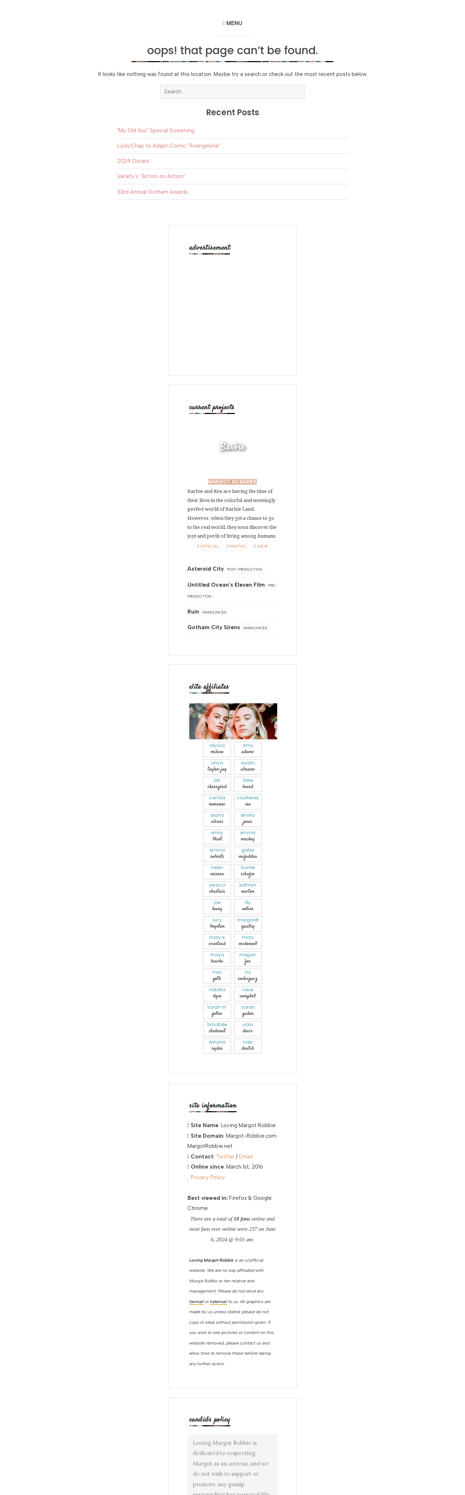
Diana (217, 818)
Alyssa (217, 749)
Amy (248, 749)
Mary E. (217, 941)
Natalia (217, 993)
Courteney (248, 801)
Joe (217, 906)
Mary (248, 941)
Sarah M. (217, 1010)
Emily (217, 836)
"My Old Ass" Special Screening (155, 130)
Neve (248, 993)
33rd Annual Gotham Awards (152, 192)
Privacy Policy (208, 1177)
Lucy (217, 923)
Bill (217, 784)
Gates (248, 853)
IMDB (260, 546)
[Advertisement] (232, 307)
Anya (217, 766)
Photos (236, 546)
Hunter (248, 871)
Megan (248, 958)
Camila (217, 801)
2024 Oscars (133, 161)
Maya (217, 958)
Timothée (217, 1028)
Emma (248, 836)
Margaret (248, 923)
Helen (217, 871)
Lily (248, 906)
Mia (217, 975)
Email (245, 1156)
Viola (248, 1028)
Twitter (225, 1156)
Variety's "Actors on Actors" (151, 176)
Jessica (217, 888)
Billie (248, 784)
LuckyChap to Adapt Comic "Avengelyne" (169, 145)
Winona (217, 1045)
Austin (248, 766)
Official (207, 546)
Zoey (248, 1045)
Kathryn (248, 888)
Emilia (248, 818)
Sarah (248, 1010)
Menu (234, 23)
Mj (248, 975)
